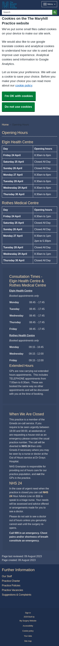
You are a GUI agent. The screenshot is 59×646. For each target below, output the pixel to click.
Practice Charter (11, 581)
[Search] (27, 12)
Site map (28, 641)
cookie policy (23, 85)
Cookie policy (28, 631)
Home (5, 124)
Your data (28, 636)
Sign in (28, 613)
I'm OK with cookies (19, 95)
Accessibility (28, 626)
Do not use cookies (18, 106)
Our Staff (7, 576)
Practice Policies (11, 585)
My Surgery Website (28, 621)
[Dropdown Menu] (49, 4)
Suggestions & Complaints (16, 594)
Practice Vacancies (12, 590)
